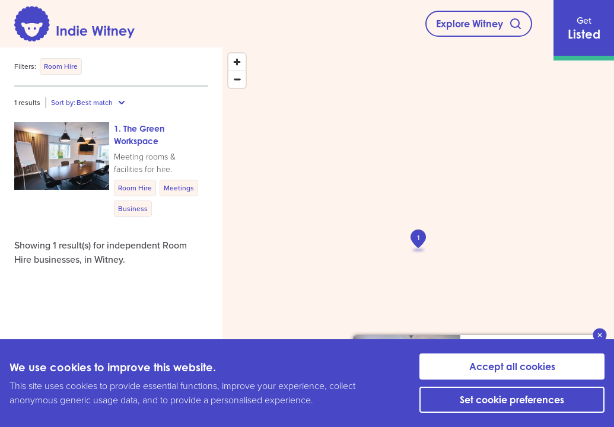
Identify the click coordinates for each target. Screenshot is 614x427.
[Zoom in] (237, 62)
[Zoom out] (237, 79)
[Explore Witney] (478, 24)
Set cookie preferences (512, 400)
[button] (109, 169)
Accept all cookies (512, 366)
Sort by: (63, 102)
